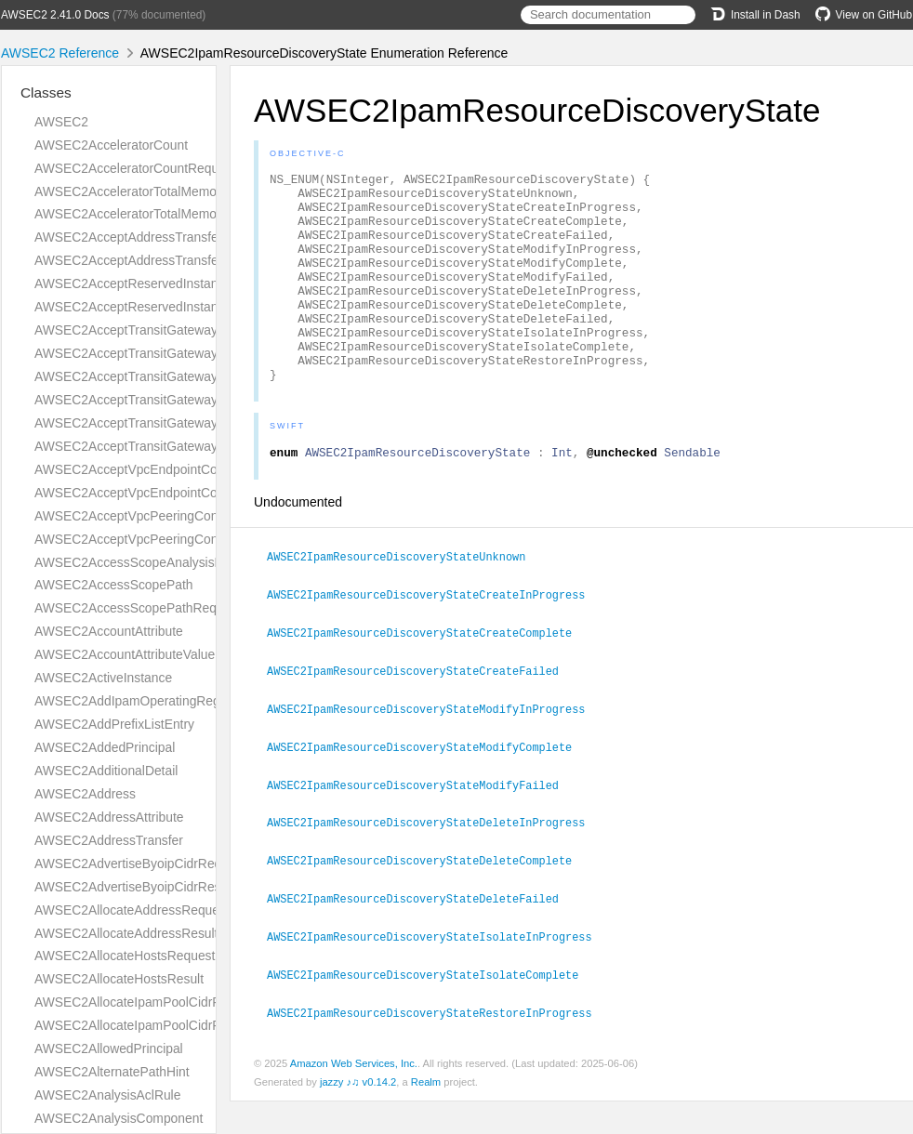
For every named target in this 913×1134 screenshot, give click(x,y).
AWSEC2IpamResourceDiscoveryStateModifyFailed (421, 823)
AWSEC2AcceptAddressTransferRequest (152, 237)
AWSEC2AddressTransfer (108, 840)
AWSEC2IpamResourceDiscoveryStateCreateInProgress (434, 637)
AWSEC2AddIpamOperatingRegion (135, 700)
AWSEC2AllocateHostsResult (119, 978)
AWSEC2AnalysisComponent (118, 1118)
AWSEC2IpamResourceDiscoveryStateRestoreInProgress (437, 1045)
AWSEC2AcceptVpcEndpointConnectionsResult (171, 492)
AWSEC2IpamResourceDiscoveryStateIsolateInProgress (437, 971)
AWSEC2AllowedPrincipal (108, 1048)
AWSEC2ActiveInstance (103, 677)
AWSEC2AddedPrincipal (104, 747)
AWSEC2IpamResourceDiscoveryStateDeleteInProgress (434, 859)
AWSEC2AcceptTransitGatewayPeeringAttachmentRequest (204, 376)
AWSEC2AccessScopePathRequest (137, 607)
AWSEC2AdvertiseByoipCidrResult (134, 886)
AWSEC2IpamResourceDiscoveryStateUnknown (404, 600)
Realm (426, 1114)
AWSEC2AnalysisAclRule (107, 1095)
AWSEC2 (61, 121)
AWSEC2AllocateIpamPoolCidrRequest (147, 1002)
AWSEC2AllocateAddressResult (126, 933)
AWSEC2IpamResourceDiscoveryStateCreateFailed (421, 712)
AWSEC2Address (85, 793)
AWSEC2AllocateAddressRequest (132, 910)
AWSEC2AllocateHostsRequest (124, 955)
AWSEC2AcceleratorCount (111, 145)
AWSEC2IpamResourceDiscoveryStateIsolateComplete (430, 1008)
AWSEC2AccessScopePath (113, 584)
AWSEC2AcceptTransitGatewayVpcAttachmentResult (187, 446)
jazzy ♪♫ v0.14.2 (358, 1114)
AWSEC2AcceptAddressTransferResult (146, 260)
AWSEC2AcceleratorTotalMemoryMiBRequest (166, 213)
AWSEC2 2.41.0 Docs (55, 14)
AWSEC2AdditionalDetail (106, 770)
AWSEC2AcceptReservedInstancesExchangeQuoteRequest (206, 283)
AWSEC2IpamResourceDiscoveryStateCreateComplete (427, 674)
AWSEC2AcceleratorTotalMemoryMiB (141, 191)
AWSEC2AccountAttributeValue (124, 654)
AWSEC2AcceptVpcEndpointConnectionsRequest (177, 469)
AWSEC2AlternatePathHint (112, 1071)
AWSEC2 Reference (60, 53)
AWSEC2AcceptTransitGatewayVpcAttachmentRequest (193, 422)
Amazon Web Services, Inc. (353, 1095)
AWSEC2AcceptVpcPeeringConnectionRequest (171, 515)
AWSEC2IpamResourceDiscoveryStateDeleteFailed (421, 934)
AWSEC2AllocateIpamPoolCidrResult (141, 1025)
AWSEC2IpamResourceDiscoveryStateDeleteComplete (427, 897)
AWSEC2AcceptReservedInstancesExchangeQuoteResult (200, 306)
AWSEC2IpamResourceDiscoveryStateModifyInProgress (434, 749)
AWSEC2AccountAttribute (108, 631)
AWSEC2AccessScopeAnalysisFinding (145, 562)
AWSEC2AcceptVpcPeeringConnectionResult (165, 539)
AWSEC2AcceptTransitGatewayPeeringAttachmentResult (199, 399)
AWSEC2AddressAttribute (108, 817)
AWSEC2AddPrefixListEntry (114, 724)
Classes (46, 92)
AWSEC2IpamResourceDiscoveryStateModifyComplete (427, 786)
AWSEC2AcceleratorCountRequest (135, 168)
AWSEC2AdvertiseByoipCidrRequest (140, 863)
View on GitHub (863, 14)
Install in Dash (755, 14)
